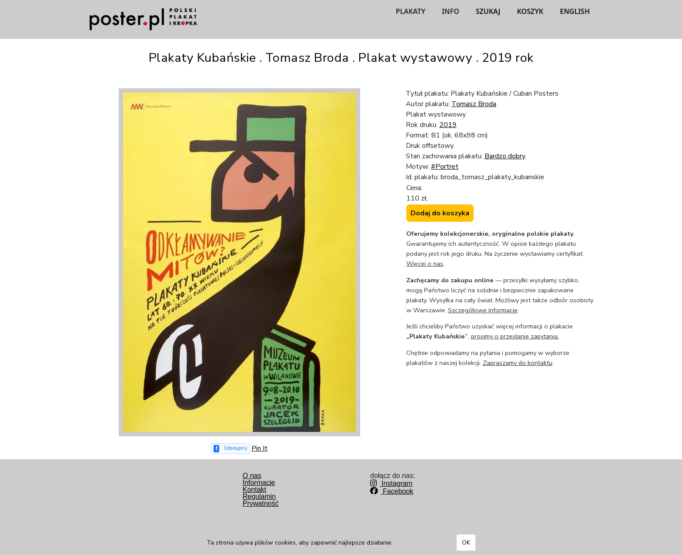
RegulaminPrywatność (261, 500)
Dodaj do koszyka (440, 213)
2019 (448, 125)
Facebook (391, 491)
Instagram (391, 483)
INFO (450, 11)
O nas (252, 475)
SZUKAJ (488, 11)
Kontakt (254, 489)
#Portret (444, 166)
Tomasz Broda (473, 104)
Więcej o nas (424, 263)
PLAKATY (410, 11)
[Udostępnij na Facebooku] (230, 448)
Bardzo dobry (505, 156)
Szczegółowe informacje (483, 310)
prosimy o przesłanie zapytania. (515, 336)
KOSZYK (530, 11)
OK (466, 542)
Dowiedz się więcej (420, 542)
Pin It (259, 448)
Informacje (259, 482)
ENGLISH (575, 11)
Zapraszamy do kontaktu (517, 362)
